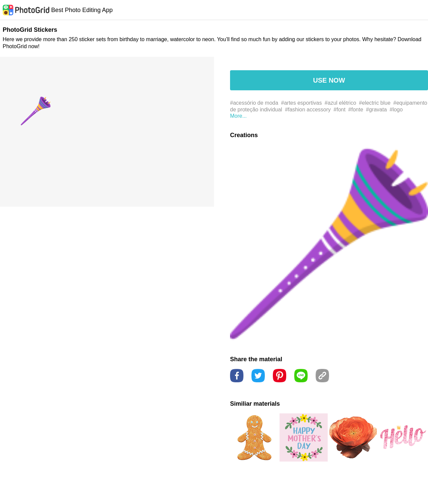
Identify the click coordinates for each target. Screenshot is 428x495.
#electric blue (375, 103)
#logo (396, 109)
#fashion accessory (308, 109)
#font (340, 109)
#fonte (355, 109)
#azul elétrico (340, 103)
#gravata (376, 109)
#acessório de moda (254, 103)
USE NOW (329, 80)
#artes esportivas (301, 103)
